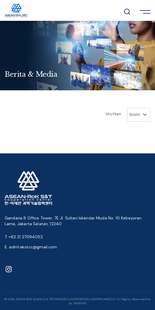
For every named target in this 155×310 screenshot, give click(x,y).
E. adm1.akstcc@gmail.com (31, 247)
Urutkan (113, 113)
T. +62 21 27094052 (24, 236)
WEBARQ (79, 303)
